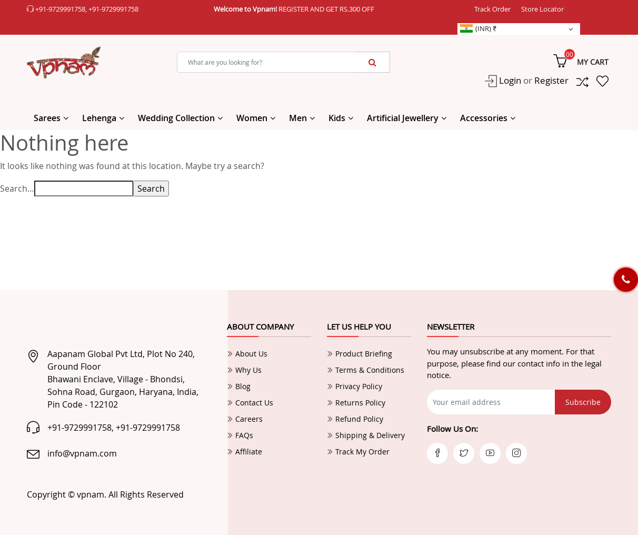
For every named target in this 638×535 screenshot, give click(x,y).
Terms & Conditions (365, 370)
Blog (239, 386)
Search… (17, 188)
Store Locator (542, 9)
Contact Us (250, 403)
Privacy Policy (354, 386)
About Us (247, 354)
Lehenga (99, 118)
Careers (245, 419)
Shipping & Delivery (366, 435)
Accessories (483, 118)
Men (298, 118)
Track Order (492, 9)
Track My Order (358, 452)
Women (251, 118)
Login (509, 80)
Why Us (244, 370)
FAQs (240, 435)
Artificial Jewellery (402, 118)
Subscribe (583, 402)
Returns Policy (356, 403)
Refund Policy (355, 419)
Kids (336, 118)
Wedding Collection (176, 118)
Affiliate (244, 452)
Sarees (47, 118)
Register (551, 80)
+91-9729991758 (60, 9)
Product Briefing (359, 354)
